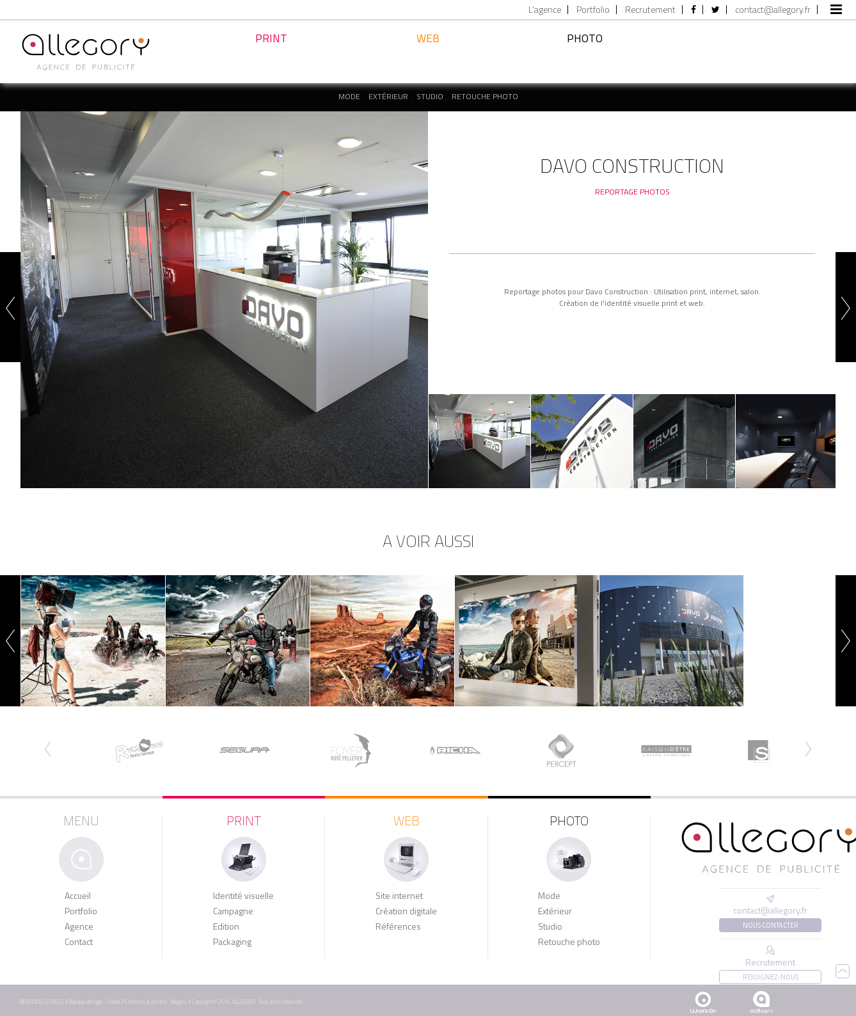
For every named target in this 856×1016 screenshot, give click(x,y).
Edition (226, 926)
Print (271, 55)
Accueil (78, 895)
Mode (349, 96)
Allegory (178, 1001)
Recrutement (650, 9)
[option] (224, 299)
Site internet (399, 895)
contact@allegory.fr (773, 9)
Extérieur (388, 96)
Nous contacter (770, 925)
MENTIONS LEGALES (41, 1001)
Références (398, 926)
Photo (585, 53)
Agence (79, 926)
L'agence (544, 9)
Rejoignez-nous (770, 977)
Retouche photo (485, 96)
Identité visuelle (243, 895)
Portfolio (593, 9)
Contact (79, 941)
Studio (429, 96)
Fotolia (113, 1001)
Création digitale (406, 911)
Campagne (233, 911)
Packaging (232, 941)
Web (428, 58)
